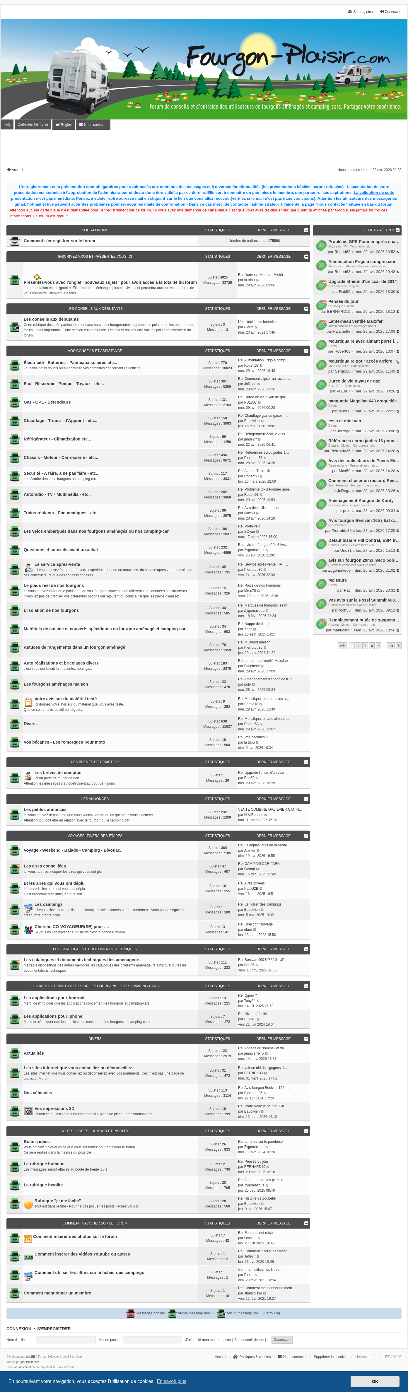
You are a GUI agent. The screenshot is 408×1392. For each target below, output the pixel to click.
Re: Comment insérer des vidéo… (264, 1251)
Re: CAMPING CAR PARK (259, 864)
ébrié (248, 930)
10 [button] (391, 645)
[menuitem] (63, 124)
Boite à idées (37, 1141)
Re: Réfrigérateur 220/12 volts (261, 434)
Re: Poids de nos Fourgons (259, 585)
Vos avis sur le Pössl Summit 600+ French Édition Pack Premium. (364, 600)
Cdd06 (249, 965)
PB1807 (343, 391)
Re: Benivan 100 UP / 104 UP (261, 960)
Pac (347, 590)
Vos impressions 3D (55, 1108)
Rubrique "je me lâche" (58, 1200)
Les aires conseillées (45, 866)
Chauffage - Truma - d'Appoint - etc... (60, 420)
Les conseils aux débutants (95, 309)
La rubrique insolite (43, 1185)
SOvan (249, 532)
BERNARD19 (338, 311)
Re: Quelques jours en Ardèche (262, 845)
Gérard (249, 869)
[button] (342, 645)
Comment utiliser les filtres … (261, 1270)
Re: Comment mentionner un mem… (267, 1288)
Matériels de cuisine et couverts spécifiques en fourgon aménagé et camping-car (105, 628)
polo (346, 510)
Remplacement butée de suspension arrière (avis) (364, 620)
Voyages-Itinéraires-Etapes (95, 836)
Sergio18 (342, 371)
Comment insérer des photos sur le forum (75, 1236)
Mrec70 (250, 591)
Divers (332, 346)
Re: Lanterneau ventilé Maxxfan (263, 661)
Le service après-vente (57, 564)
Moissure (337, 580)
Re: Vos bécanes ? (253, 737)
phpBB (30, 1356)
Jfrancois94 (253, 1293)
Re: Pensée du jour (253, 1161)
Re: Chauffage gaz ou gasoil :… (263, 416)
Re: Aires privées (251, 883)
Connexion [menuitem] (391, 11)
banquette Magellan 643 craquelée (362, 401)
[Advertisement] (204, 150)
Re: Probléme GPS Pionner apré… (265, 489)
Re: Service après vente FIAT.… (263, 564)
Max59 (345, 471)
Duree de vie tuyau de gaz (354, 381)
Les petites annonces (45, 809)
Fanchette (342, 331)
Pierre (249, 327)
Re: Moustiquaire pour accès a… (263, 699)
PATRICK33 (253, 1073)
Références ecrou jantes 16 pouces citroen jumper (364, 440)
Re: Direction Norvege (255, 924)
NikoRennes (253, 815)
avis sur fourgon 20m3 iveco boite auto (364, 560)
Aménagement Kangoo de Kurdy (361, 500)
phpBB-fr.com (30, 1362)
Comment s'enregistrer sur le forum (59, 240)
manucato (340, 630)
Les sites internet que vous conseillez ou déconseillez (78, 1067)
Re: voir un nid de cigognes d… (262, 1068)
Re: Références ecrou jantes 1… (263, 452)
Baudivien (252, 421)
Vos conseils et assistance (95, 351)
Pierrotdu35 (340, 451)
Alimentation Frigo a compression (362, 261)
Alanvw (250, 850)
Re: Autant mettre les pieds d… (262, 1180)
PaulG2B (251, 889)
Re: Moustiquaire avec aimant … (263, 719)
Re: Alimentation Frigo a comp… (263, 360)
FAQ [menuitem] (7, 124)
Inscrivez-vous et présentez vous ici (95, 257)
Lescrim (250, 1238)
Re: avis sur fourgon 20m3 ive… (263, 545)
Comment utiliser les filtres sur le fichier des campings (89, 1272)
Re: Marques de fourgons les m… (264, 605)
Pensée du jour (343, 301)
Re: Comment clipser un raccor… (264, 379)
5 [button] (379, 645)
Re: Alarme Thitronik (254, 471)
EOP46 (250, 1019)
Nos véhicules (337, 525)
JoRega (343, 431)
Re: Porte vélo (249, 526)
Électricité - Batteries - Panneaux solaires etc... (358, 266)
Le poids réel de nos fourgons (54, 585)
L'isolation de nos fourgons (51, 610)
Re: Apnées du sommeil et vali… (263, 1048)
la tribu (249, 280)
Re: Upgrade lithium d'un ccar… (263, 773)
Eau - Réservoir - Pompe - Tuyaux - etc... (355, 485)
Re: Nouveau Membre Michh (260, 275)
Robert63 (342, 252)
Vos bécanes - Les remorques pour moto (64, 742)
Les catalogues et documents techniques (95, 949)
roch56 (345, 610)
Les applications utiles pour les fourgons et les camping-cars (95, 986)
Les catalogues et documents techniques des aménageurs (82, 959)
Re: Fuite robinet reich (255, 1233)
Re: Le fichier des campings (259, 904)
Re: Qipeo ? (247, 995)
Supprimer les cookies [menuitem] (331, 1357)
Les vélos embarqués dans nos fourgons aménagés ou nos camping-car (96, 531)
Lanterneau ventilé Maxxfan (356, 321)
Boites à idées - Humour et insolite (95, 1131)
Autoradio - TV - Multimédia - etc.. (350, 246)
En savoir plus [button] (171, 1381)
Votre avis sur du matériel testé (348, 366)
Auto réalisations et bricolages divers (352, 326)
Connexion (18, 1328)
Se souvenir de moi (251, 1340)
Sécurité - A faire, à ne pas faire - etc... (62, 473)
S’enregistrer (54, 1328)
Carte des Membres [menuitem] (33, 124)
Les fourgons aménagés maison (349, 505)
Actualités (34, 1053)
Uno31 (346, 550)
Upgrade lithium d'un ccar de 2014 (362, 281)
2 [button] (358, 645)
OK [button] (375, 1381)
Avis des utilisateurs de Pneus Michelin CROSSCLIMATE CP (364, 460)
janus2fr (250, 439)
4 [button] (372, 645)
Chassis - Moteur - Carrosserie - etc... (352, 445)
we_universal (22, 1367)
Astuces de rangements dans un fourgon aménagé (74, 647)
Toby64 (250, 1001)
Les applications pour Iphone (53, 1016)
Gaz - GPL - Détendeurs (344, 385)
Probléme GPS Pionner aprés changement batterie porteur (364, 241)
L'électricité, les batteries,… (259, 322)
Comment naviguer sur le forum (95, 1223)
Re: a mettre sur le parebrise (260, 1142)
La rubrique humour (341, 306)
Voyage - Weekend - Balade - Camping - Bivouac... (74, 850)
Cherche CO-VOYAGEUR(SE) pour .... (72, 926)
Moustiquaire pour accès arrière (360, 361)
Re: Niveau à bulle (252, 1014)
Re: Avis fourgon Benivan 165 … (263, 1088)
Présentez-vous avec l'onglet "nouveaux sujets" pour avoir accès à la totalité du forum (110, 282)
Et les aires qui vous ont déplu (54, 883)
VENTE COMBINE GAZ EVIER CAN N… (270, 809)
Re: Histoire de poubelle (257, 1198)
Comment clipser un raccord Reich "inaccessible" (364, 480)
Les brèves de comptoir (343, 286)
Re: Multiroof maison (254, 642)
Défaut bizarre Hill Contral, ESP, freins (364, 540)
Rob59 (344, 291)
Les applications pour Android (54, 997)
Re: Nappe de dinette (254, 624)
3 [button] (365, 645)
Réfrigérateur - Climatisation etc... (57, 439)
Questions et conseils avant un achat (352, 565)
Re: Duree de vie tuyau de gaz (262, 397)
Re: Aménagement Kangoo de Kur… (266, 679)
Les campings (49, 904)
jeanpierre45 (254, 1053)
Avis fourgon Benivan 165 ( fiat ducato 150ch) (364, 520)
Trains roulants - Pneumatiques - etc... (353, 465)
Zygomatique (339, 570)
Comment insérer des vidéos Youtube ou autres (82, 1254)
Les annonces (95, 799)
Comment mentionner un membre (57, 1293)
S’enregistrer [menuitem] (360, 11)
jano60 (345, 411)
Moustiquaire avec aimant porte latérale (364, 341)
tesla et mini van (344, 421)
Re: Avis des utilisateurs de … (261, 508)
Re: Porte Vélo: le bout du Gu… (263, 1106)
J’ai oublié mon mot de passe (208, 1340)
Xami (248, 629)
